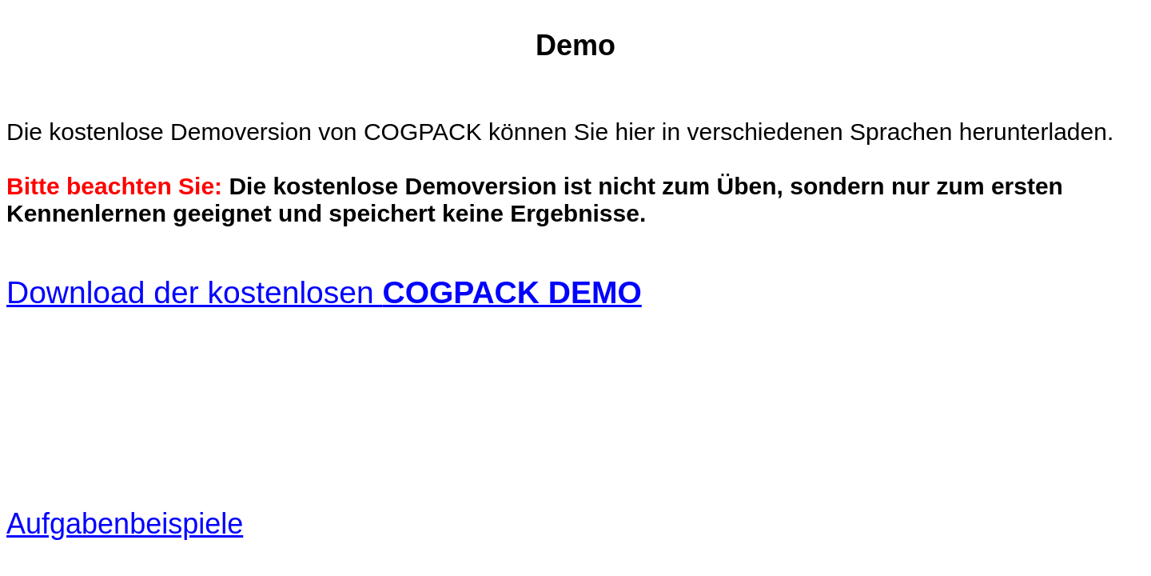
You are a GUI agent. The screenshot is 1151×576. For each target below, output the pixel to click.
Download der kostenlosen (324, 292)
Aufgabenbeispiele (124, 523)
